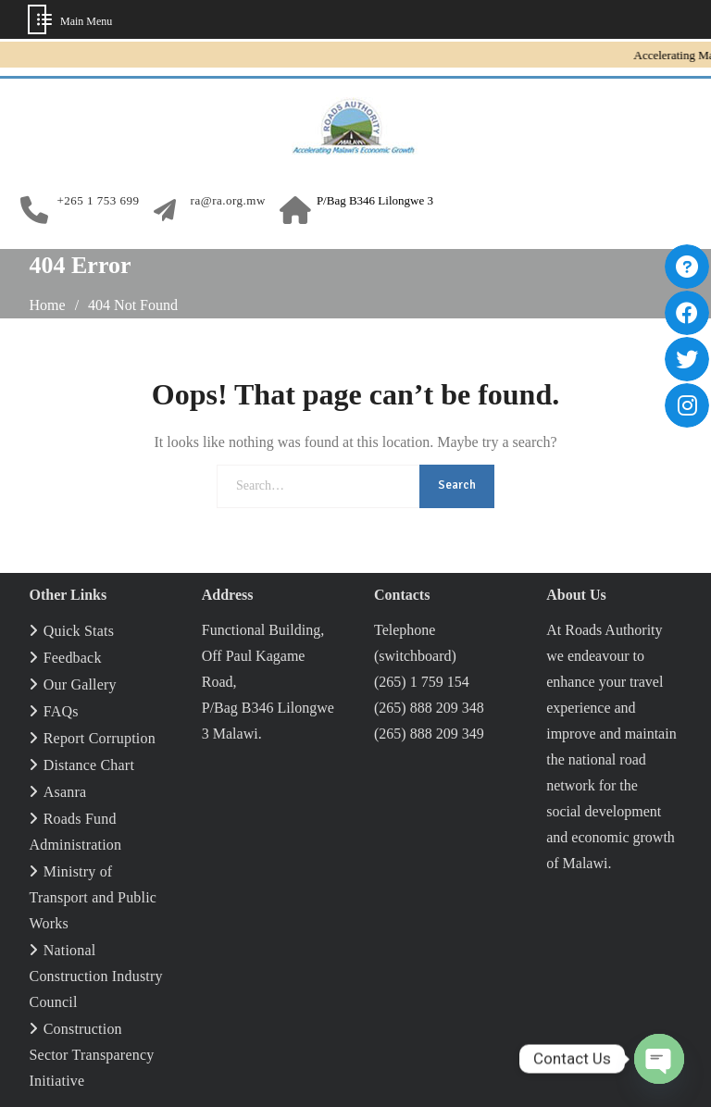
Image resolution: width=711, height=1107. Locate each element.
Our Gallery (80, 684)
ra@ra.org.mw (228, 200)
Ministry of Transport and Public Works (93, 897)
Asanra (65, 792)
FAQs (61, 711)
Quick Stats (79, 631)
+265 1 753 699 (98, 200)
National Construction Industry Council (96, 976)
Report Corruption (100, 738)
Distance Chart (89, 765)
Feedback (73, 657)
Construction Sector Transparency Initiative (92, 1054)
